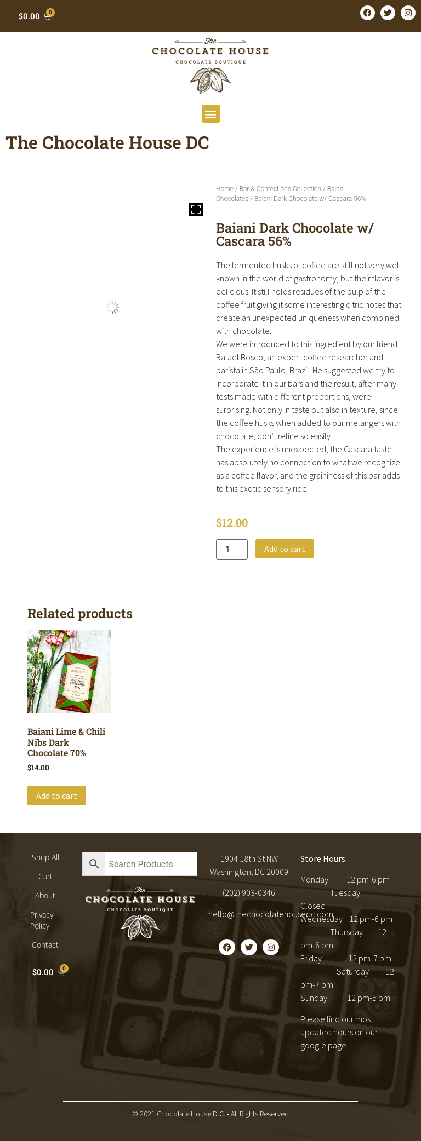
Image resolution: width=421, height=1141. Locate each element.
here (356, 1045)
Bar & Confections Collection (280, 189)
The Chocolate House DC (107, 142)
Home (225, 189)
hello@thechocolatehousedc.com (270, 913)
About (45, 895)
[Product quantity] (232, 549)
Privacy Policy (41, 920)
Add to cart (284, 548)
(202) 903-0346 (249, 892)
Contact (45, 945)
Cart (45, 876)
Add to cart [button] (56, 795)
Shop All (45, 857)
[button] (211, 114)
